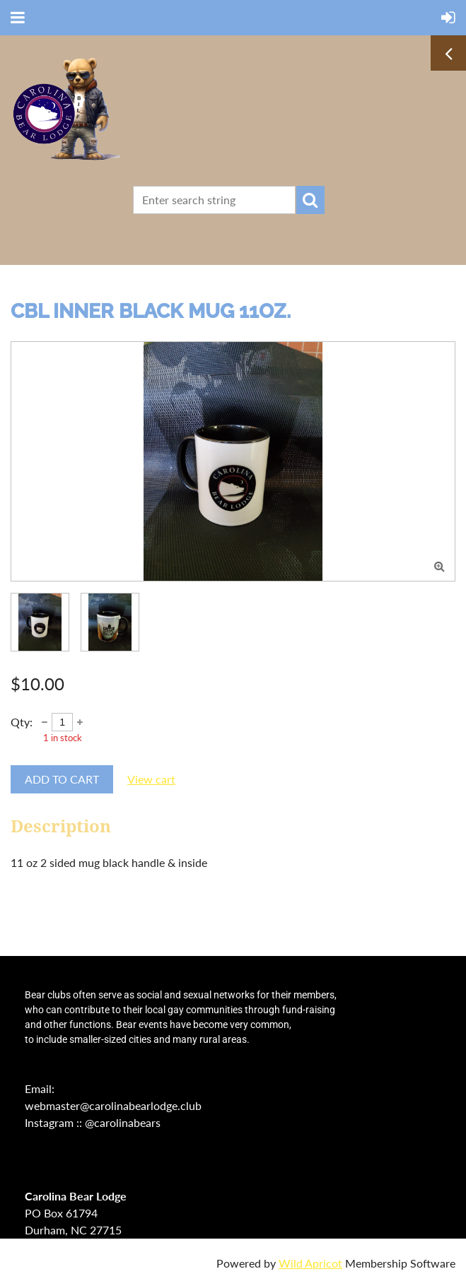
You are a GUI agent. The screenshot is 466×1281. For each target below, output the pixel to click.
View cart (151, 779)
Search (310, 200)
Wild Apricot (310, 1263)
